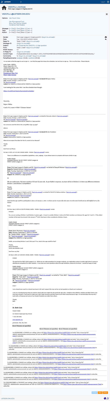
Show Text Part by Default (17, 23)
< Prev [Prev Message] (18, 28)
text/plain (20, 58)
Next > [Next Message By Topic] (23, 30)
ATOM (94, 393)
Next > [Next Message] (23, 28)
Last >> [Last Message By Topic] (29, 30)
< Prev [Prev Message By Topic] (18, 30)
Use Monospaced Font (16, 21)
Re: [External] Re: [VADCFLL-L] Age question (32, 45)
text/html (32, 58)
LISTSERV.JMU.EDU (8, 398)
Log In (103, 2)
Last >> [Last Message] (29, 28)
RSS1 (100, 393)
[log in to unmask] (48, 37)
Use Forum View (14, 18)
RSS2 (105, 393)
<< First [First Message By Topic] (12, 30)
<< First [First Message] (12, 28)
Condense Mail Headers (17, 25)
